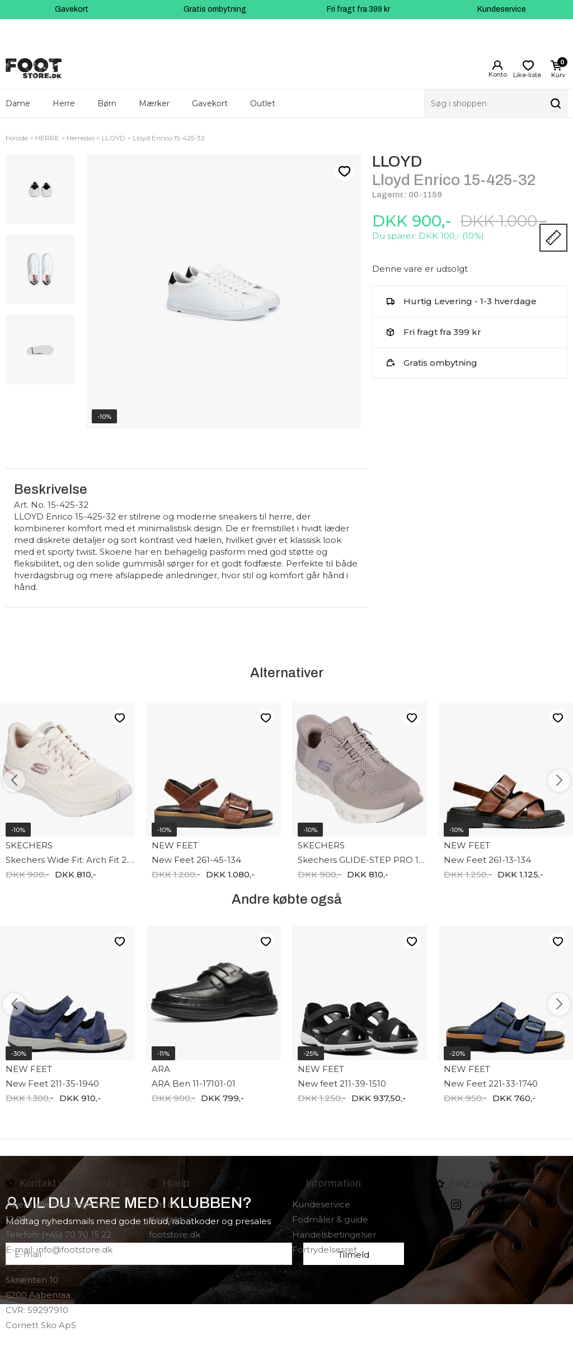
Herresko (81, 138)
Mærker (154, 103)
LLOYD (113, 138)
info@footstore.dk (74, 1249)
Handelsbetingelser (334, 1234)
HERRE (47, 138)
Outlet (262, 103)
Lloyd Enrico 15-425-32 (169, 138)
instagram (456, 1205)
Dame (18, 103)
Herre (64, 103)
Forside (17, 138)
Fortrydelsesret (324, 1249)
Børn (106, 103)
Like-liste (344, 171)
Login (497, 65)
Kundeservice (501, 9)
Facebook (440, 1205)
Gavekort (71, 9)
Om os (163, 1204)
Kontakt (166, 1219)
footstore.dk (174, 1234)
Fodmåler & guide (330, 1219)
